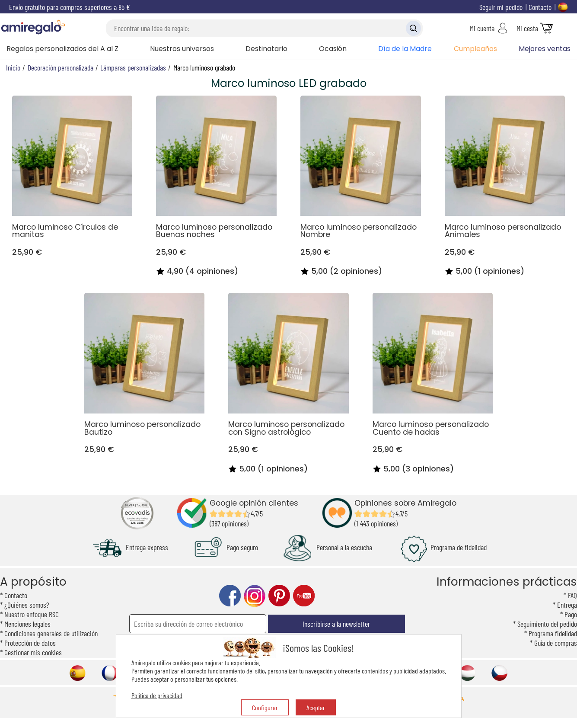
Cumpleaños (475, 49)
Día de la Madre (405, 49)
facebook (230, 596)
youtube (304, 596)
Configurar (265, 707)
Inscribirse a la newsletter (336, 623)
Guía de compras (555, 642)
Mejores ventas (545, 49)
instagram (254, 596)
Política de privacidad (156, 695)
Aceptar (315, 707)
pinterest (279, 596)
